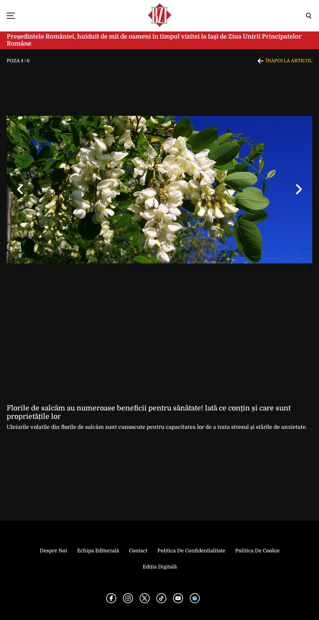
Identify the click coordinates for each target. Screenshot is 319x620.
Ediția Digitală (160, 567)
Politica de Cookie (257, 551)
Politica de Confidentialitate (191, 551)
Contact (138, 551)
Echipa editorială (98, 551)
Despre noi (53, 551)
